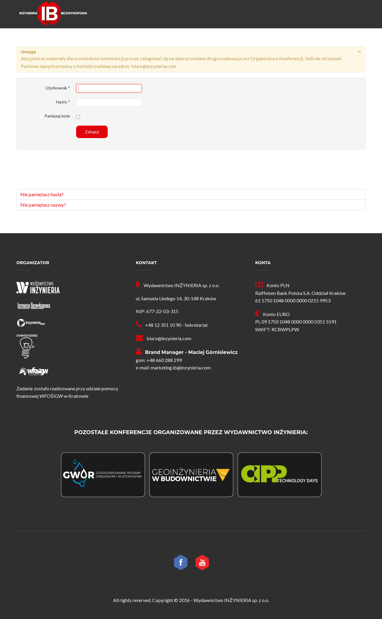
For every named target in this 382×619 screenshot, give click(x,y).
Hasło (63, 101)
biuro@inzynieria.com (169, 338)
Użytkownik (57, 87)
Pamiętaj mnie (57, 115)
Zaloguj (92, 131)
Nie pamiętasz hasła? (42, 194)
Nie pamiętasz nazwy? (43, 205)
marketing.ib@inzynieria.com (181, 367)
